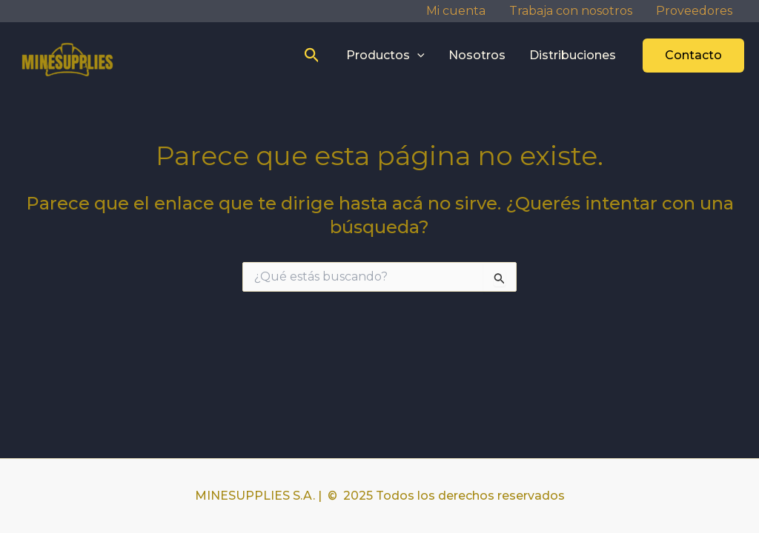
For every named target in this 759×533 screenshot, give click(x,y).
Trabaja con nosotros (570, 11)
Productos (385, 55)
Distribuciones (572, 55)
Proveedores (694, 11)
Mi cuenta (455, 11)
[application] (417, 55)
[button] (312, 55)
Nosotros (477, 55)
